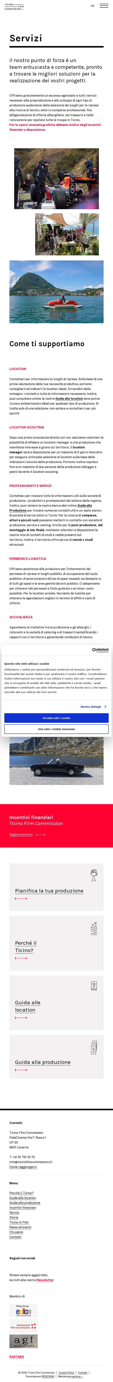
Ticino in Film (19, 1222)
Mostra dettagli (91, 706)
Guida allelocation (27, 1006)
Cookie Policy (66, 1372)
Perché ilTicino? (26, 946)
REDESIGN (48, 1376)
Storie (13, 1217)
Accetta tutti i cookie (56, 718)
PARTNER (16, 1357)
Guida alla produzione (43, 1062)
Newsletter (45, 1280)
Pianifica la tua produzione (49, 890)
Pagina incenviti (20, 834)
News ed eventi (20, 1227)
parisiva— (77, 1376)
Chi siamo (16, 1232)
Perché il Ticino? (21, 1193)
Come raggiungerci (23, 1167)
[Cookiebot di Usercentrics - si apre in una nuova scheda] (92, 650)
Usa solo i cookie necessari (56, 729)
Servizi (14, 1212)
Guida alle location (69, 398)
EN (92, 6)
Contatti (15, 1237)
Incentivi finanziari (22, 1207)
